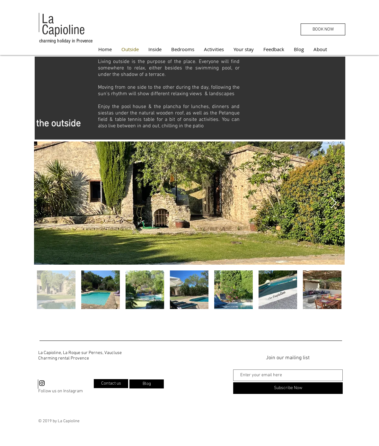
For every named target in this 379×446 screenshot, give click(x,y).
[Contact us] (111, 383)
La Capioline (63, 24)
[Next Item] (333, 203)
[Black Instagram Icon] (42, 383)
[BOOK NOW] (323, 29)
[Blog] (146, 383)
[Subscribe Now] (288, 388)
